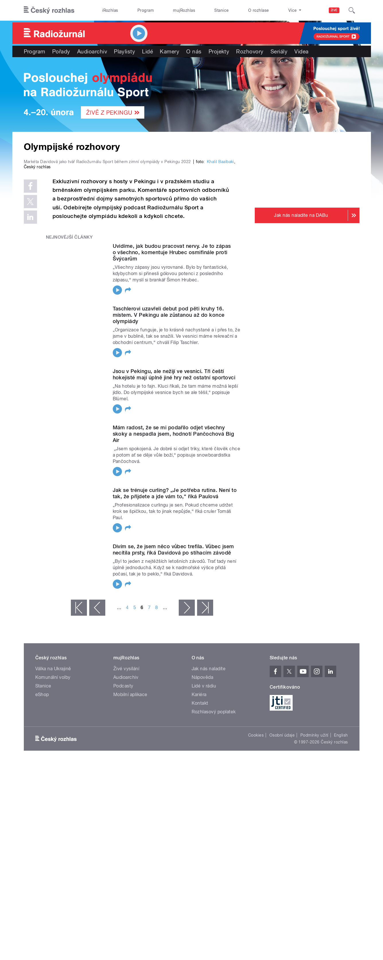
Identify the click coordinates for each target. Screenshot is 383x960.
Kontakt (200, 825)
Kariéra (199, 816)
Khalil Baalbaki (220, 283)
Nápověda (202, 799)
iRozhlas (110, 10)
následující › (187, 730)
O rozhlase (258, 10)
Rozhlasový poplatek (214, 834)
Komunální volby (53, 799)
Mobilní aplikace (130, 816)
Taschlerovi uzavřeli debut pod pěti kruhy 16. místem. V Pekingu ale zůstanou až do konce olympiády (169, 437)
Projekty (219, 51)
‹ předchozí (97, 730)
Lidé (147, 51)
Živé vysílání (126, 790)
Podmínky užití (314, 857)
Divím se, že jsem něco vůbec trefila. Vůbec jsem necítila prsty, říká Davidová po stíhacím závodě (173, 671)
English (341, 857)
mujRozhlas (184, 10)
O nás (193, 51)
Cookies (256, 857)
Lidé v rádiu (204, 808)
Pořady (61, 51)
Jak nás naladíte (209, 790)
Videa (301, 51)
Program (145, 10)
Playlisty (124, 51)
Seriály (279, 51)
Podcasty (123, 808)
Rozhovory (249, 51)
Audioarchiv (92, 51)
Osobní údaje (282, 857)
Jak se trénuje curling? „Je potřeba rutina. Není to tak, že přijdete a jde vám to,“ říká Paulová (175, 615)
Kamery (169, 51)
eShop (42, 816)
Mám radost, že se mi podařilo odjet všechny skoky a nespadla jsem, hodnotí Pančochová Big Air (173, 555)
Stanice (221, 10)
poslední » (205, 730)
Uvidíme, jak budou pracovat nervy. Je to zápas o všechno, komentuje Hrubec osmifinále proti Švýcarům (172, 374)
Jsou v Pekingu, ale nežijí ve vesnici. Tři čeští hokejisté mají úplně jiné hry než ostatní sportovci (174, 496)
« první (79, 730)
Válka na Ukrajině (53, 790)
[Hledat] (351, 10)
